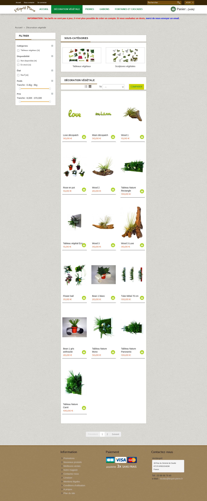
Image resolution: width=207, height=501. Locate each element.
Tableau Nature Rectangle (128, 189)
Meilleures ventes (72, 466)
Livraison (68, 477)
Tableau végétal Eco (73, 243)
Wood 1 (125, 135)
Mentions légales (72, 481)
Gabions (104, 9)
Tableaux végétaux (30, 50)
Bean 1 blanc (98, 296)
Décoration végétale (67, 9)
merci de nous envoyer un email (162, 18)
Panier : (185, 9)
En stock (26, 65)
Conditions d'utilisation (74, 485)
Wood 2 (96, 187)
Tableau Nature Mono (99, 350)
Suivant (115, 434)
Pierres (89, 9)
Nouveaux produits (73, 462)
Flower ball (68, 296)
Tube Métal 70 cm (130, 296)
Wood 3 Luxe (127, 243)
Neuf (24, 75)
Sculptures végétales (125, 66)
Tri (100, 86)
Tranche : (21, 85)
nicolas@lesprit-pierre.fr (171, 478)
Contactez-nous (71, 474)
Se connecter (42, 2)
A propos (68, 489)
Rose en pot (69, 187)
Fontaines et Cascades (129, 9)
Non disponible (29, 61)
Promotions (69, 458)
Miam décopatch (100, 135)
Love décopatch (71, 135)
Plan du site (69, 493)
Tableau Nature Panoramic (128, 350)
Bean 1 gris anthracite (68, 350)
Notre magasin (71, 470)
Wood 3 (96, 243)
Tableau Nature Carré (70, 406)
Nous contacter (29, 2)
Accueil (18, 2)
